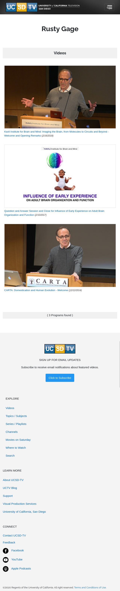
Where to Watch (16, 447)
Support (8, 495)
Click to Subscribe (60, 377)
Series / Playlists (16, 423)
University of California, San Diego (24, 511)
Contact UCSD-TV (14, 535)
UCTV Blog (10, 487)
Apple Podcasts (21, 568)
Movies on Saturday (18, 439)
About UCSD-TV (13, 480)
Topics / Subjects (16, 416)
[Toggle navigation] (109, 7)
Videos (10, 408)
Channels (12, 431)
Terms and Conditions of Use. (90, 587)
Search (10, 455)
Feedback (9, 542)
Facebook (17, 550)
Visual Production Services (19, 503)
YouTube (16, 559)
